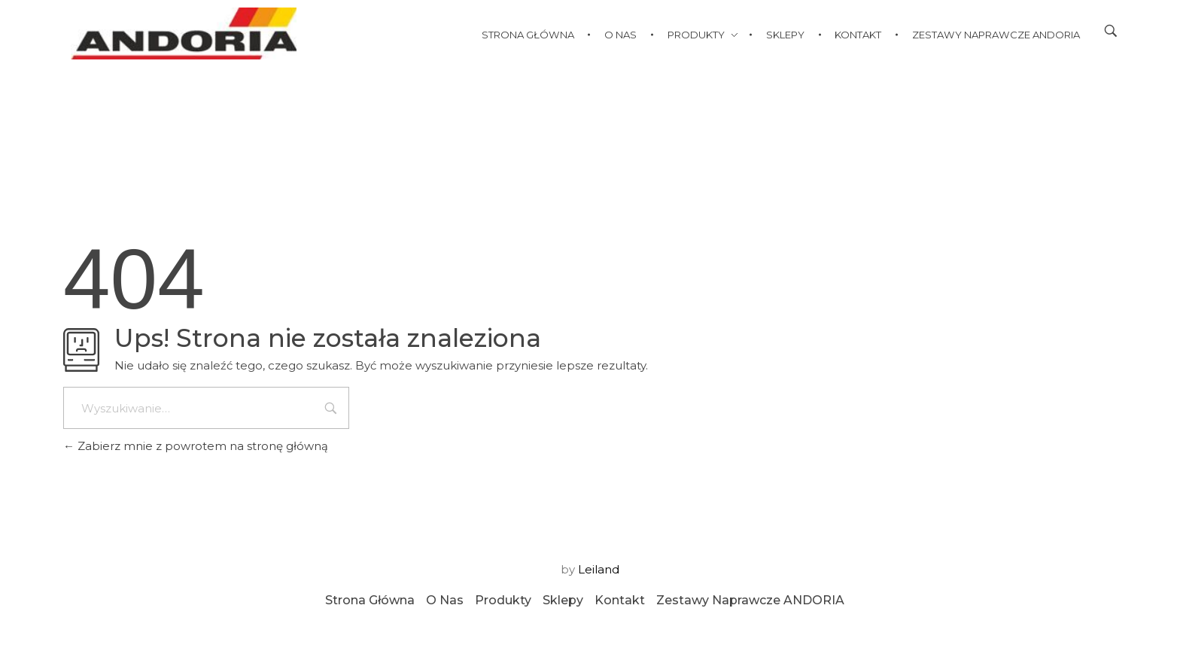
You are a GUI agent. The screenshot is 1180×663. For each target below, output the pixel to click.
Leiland (598, 569)
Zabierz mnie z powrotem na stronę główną (195, 446)
